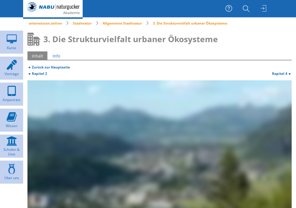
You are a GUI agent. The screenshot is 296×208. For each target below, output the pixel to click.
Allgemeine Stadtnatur (122, 23)
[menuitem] (247, 8)
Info (56, 56)
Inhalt (37, 56)
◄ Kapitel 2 (37, 73)
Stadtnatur (82, 23)
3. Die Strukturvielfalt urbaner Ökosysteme (190, 23)
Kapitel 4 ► (282, 73)
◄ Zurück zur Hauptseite (48, 67)
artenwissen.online (45, 23)
